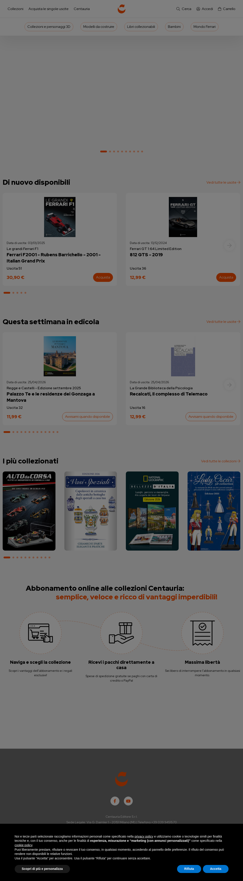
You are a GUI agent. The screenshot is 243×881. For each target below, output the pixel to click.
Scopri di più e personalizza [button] (42, 869)
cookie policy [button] (23, 845)
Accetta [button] (215, 869)
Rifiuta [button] (189, 869)
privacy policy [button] (144, 836)
